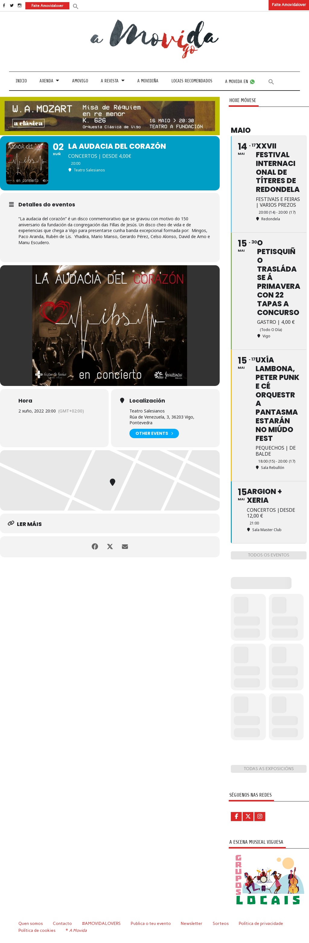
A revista (110, 81)
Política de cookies (37, 930)
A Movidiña (147, 81)
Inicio (21, 81)
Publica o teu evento (151, 923)
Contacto (62, 923)
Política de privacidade (261, 923)
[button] (76, 6)
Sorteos (221, 923)
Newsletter (191, 923)
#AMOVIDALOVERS (101, 923)
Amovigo (80, 81)
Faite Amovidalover (289, 4)
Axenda (46, 81)
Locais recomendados (191, 81)
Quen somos (30, 923)
